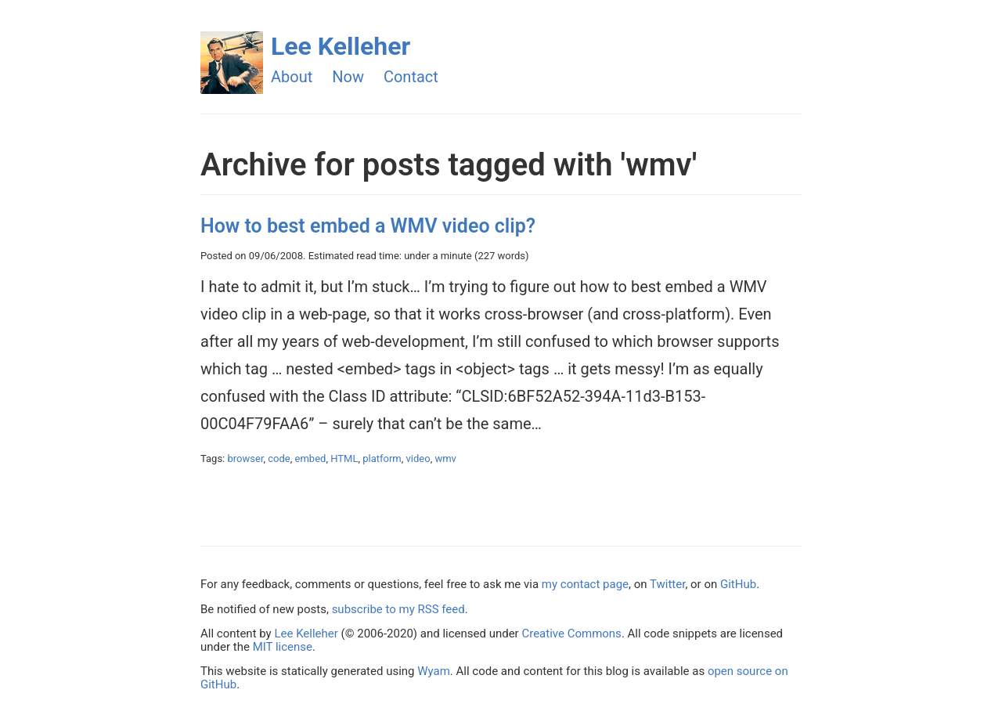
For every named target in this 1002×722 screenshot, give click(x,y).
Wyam (433, 671)
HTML (344, 458)
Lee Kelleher (340, 46)
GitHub (738, 584)
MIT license (282, 647)
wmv (445, 458)
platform (382, 458)
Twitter (667, 584)
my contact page (585, 584)
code (279, 458)
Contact (411, 76)
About (291, 76)
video (418, 458)
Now (348, 76)
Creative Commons (571, 633)
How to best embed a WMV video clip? (367, 226)
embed (310, 458)
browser (246, 458)
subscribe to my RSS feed (398, 609)
